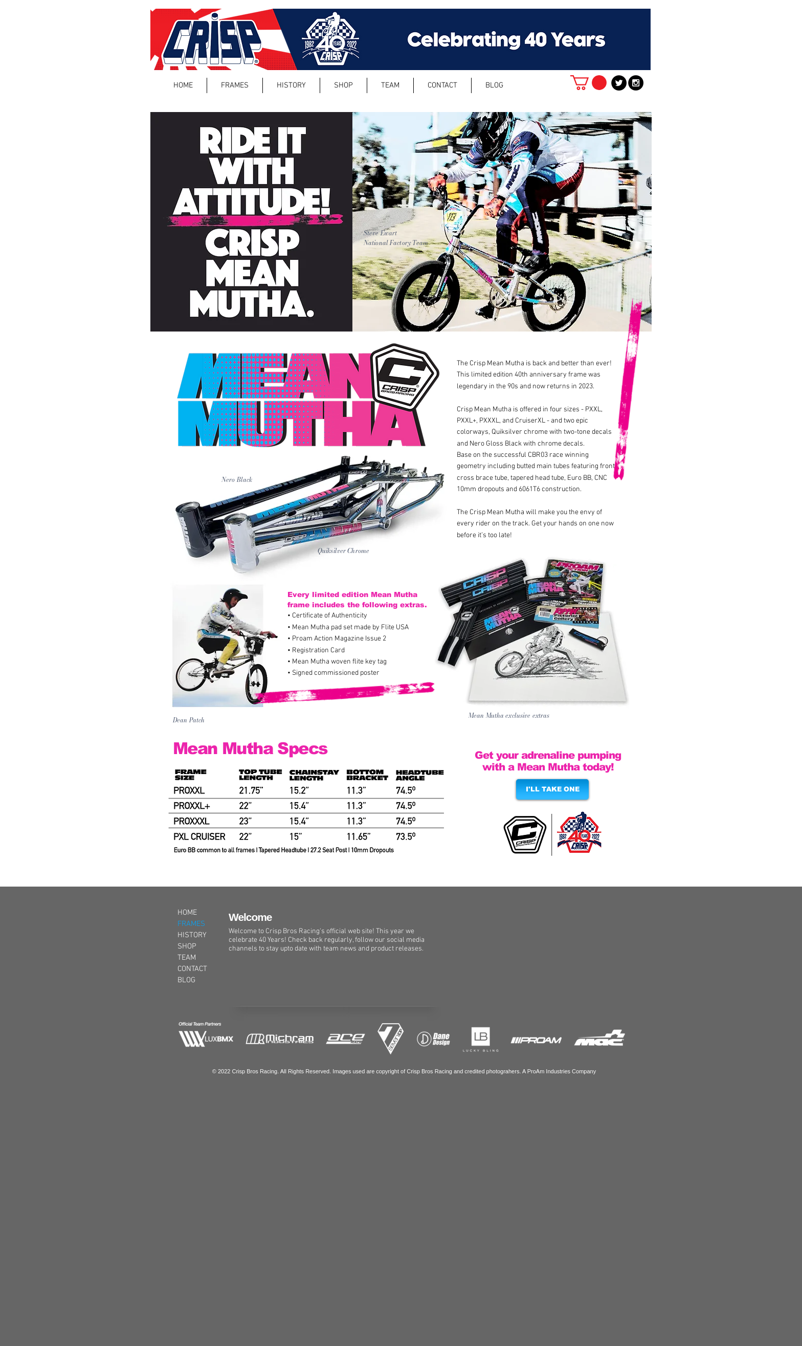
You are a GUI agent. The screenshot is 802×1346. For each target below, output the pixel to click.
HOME (187, 912)
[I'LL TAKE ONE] (552, 789)
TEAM (186, 957)
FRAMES (191, 924)
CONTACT (192, 969)
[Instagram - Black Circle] (635, 83)
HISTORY (192, 935)
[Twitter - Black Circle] (619, 83)
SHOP (186, 946)
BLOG (186, 980)
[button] (234, 85)
